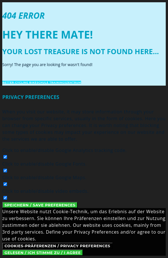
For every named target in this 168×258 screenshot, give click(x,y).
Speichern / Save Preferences (40, 205)
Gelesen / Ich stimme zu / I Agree (43, 252)
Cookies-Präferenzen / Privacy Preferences (57, 246)
